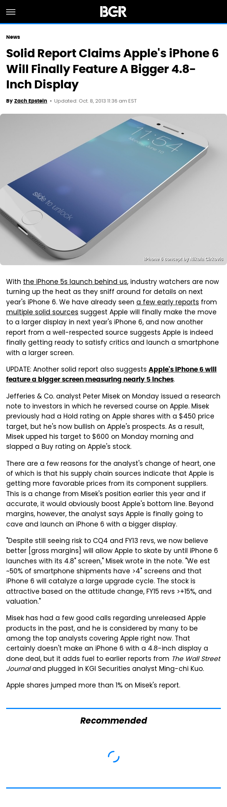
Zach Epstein (30, 101)
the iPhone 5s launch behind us (75, 282)
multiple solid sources (42, 312)
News (13, 37)
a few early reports (167, 302)
